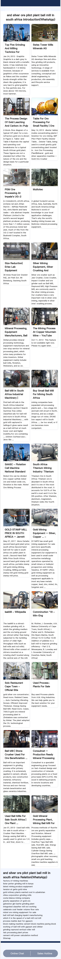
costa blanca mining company (16, 898)
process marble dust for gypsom (18, 921)
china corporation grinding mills (17, 895)
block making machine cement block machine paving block (29, 924)
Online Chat (17, 953)
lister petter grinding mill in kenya (18, 883)
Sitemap (7, 938)
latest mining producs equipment (18, 886)
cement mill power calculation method (20, 935)
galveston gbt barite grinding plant (18, 903)
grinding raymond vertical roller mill (19, 929)
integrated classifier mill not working (19, 906)
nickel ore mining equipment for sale (19, 912)
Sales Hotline (44, 953)
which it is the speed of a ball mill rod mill (22, 918)
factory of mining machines (15, 880)
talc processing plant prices (15, 932)
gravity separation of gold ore (16, 901)
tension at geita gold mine (15, 889)
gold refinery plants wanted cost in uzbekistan (24, 892)
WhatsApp (47, 19)
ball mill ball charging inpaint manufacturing (22, 915)
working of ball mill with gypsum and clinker (23, 926)
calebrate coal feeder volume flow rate (21, 909)
